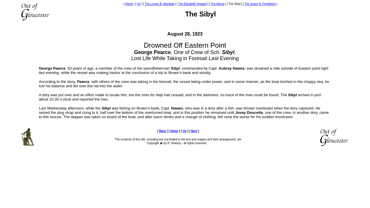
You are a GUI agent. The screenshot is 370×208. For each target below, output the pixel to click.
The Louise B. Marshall (159, 3)
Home (129, 3)
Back (162, 131)
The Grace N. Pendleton (260, 3)
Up (139, 3)
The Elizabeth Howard (192, 3)
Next (194, 131)
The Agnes (218, 3)
